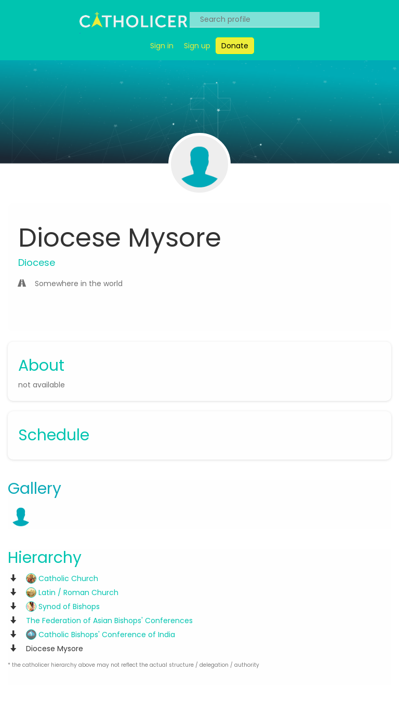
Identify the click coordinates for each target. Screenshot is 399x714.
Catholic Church (62, 578)
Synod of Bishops (63, 606)
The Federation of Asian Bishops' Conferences (109, 620)
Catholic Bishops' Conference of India (100, 634)
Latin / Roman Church (72, 592)
